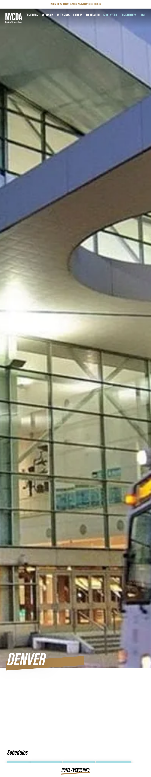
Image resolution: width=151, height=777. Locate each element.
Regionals (32, 14)
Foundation (93, 14)
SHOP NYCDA (110, 14)
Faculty (77, 14)
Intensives (63, 14)
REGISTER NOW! (129, 14)
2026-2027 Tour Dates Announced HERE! (75, 4)
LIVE (143, 14)
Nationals (47, 14)
